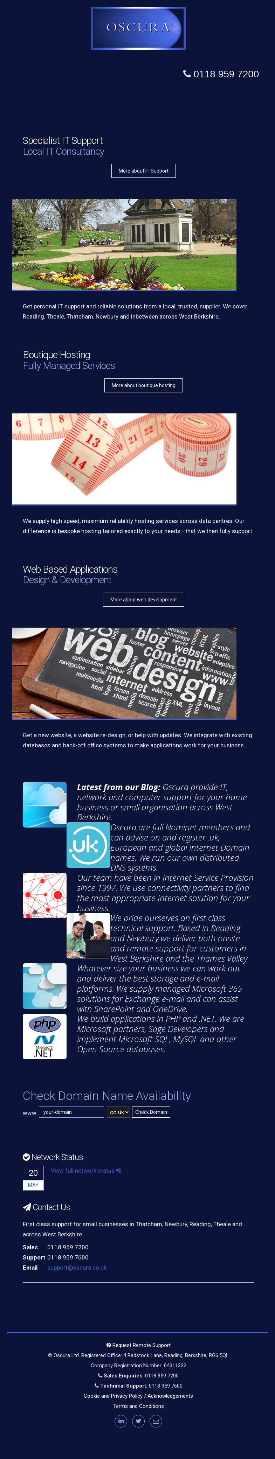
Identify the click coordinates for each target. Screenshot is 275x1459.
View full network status (86, 1170)
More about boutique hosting (144, 385)
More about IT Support (144, 171)
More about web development (143, 599)
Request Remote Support (138, 1345)
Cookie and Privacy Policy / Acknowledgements (138, 1396)
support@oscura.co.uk (76, 1267)
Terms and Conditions (138, 1406)
